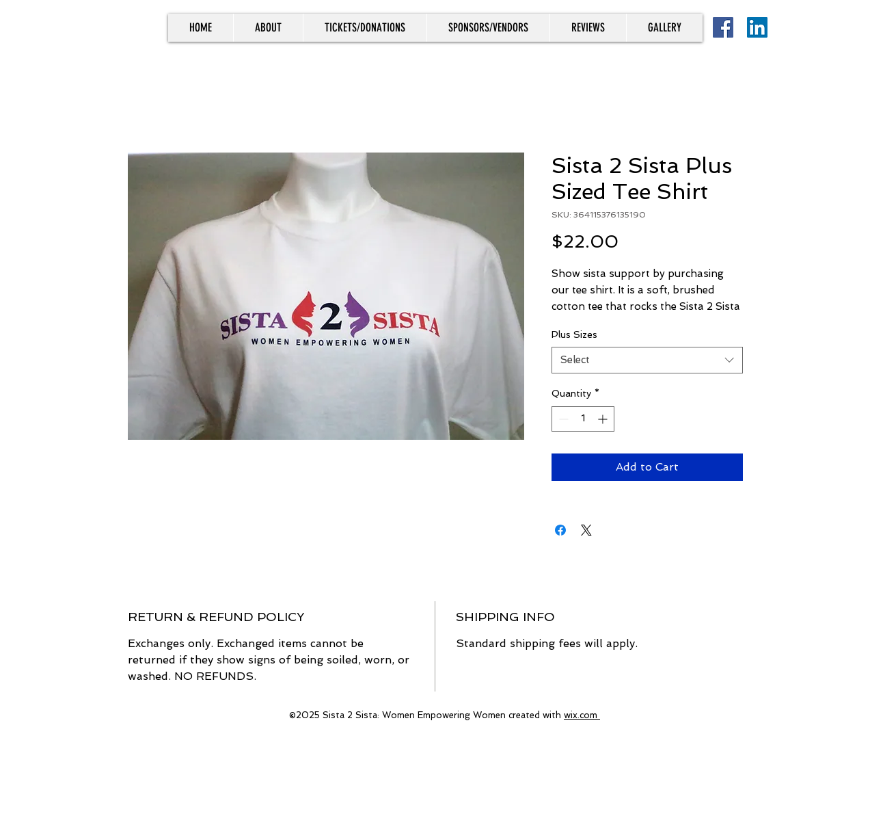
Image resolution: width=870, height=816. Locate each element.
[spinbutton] (583, 419)
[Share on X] (586, 530)
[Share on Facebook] (560, 530)
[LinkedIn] (757, 27)
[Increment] (603, 419)
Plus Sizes (574, 334)
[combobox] (647, 360)
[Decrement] (562, 419)
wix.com (582, 715)
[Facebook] (723, 27)
